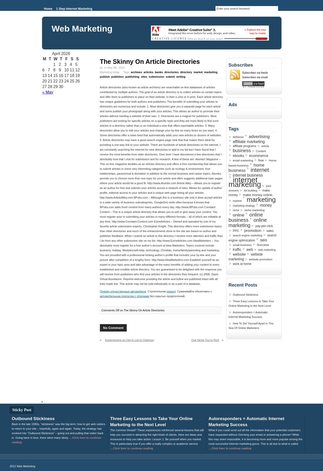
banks (159, 72)
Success (263, 245)
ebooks (238, 156)
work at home (242, 264)
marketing (211, 72)
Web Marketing (82, 28)
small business (242, 244)
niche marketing (254, 210)
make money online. (258, 195)
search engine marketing (247, 235)
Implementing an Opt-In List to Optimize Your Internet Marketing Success (127, 342)
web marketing (267, 249)
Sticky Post (21, 410)
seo (263, 239)
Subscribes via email (255, 77)
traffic (237, 249)
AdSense (238, 136)
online (239, 214)
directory (186, 72)
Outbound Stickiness (245, 294)
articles (148, 72)
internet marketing (245, 182)
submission (156, 76)
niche (236, 210)
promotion (252, 230)
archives (136, 72)
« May (47, 92)
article (265, 146)
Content (261, 151)
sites (144, 76)
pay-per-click (264, 226)
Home (48, 9)
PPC (236, 231)
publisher (117, 76)
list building (250, 190)
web (249, 249)
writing (180, 76)
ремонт (171, 291)
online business (246, 217)
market (198, 72)
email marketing (243, 160)
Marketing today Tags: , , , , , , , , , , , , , (159, 74)
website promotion (261, 259)
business (242, 150)
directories (172, 72)
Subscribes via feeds (255, 72)
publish (105, 76)
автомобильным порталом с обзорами (124, 296)
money (266, 205)
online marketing (248, 222)
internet (260, 170)
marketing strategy (244, 205)
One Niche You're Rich (205, 340)
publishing (132, 76)
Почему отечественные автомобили (123, 291)
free (261, 160)
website (239, 254)
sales (270, 231)
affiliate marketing (249, 141)
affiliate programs (244, 146)
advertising (259, 136)
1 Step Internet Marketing (74, 9)
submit (170, 76)
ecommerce (258, 156)
